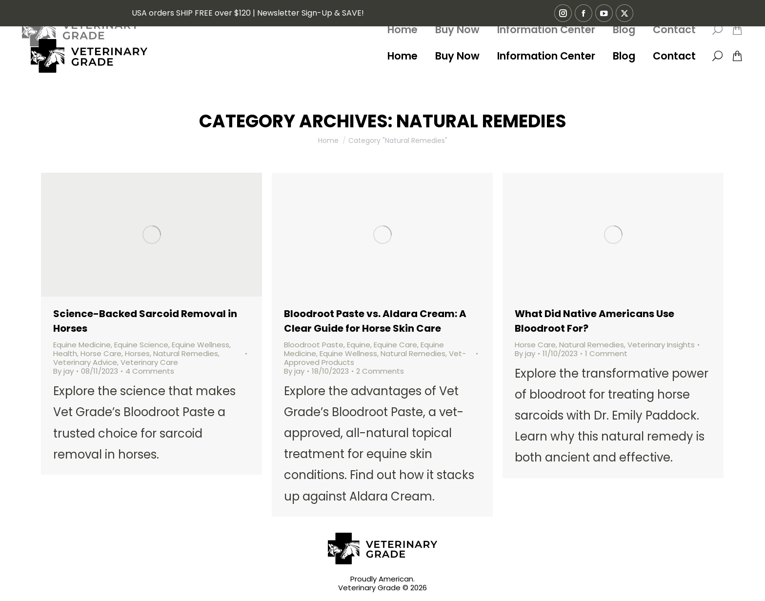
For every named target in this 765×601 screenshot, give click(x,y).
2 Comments (380, 371)
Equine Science (141, 345)
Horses (137, 353)
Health (65, 353)
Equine (358, 345)
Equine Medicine (82, 345)
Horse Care (101, 353)
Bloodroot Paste (313, 345)
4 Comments (149, 371)
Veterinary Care (149, 362)
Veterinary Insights (661, 345)
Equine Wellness (200, 345)
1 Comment (606, 353)
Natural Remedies (185, 353)
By (63, 371)
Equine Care (395, 345)
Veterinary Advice (85, 362)
